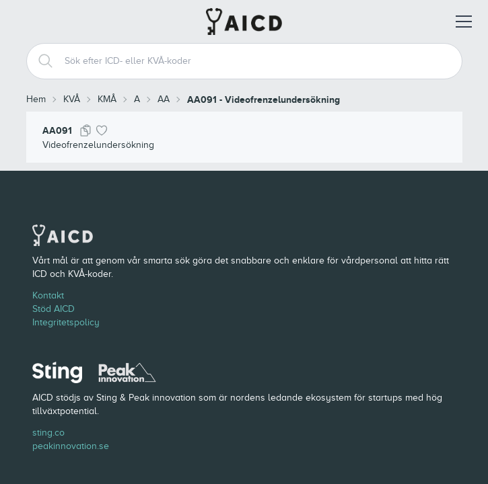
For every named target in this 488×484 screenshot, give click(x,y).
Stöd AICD (53, 309)
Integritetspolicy (66, 322)
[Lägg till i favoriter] (102, 130)
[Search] (40, 61)
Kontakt (48, 295)
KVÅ (71, 99)
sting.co (48, 433)
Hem (36, 99)
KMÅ (107, 99)
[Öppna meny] (464, 21)
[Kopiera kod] (85, 130)
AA (164, 99)
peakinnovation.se (70, 446)
